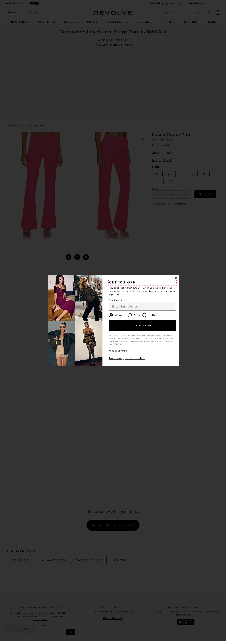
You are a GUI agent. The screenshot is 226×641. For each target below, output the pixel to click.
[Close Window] (176, 278)
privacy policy (115, 341)
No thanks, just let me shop (127, 358)
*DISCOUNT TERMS (118, 351)
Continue (142, 325)
